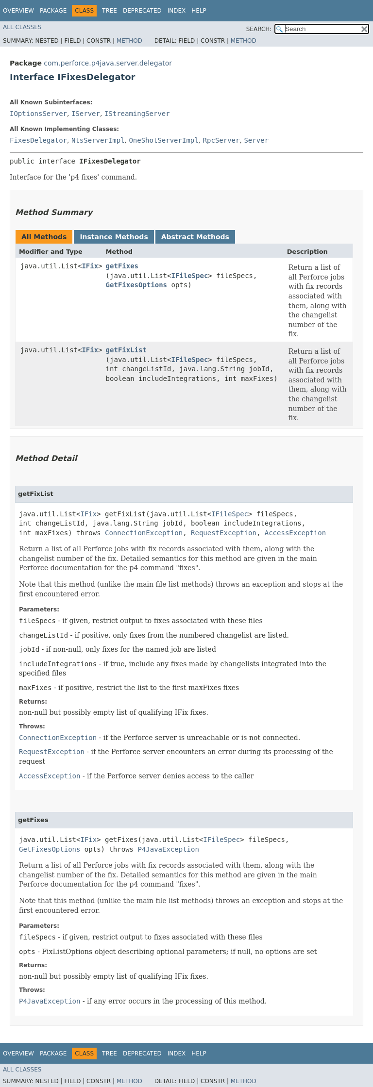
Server (256, 140)
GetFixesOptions (136, 285)
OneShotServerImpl (163, 140)
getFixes (122, 266)
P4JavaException (168, 849)
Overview (18, 10)
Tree (109, 10)
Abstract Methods (195, 237)
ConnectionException (144, 533)
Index (177, 10)
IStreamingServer (137, 113)
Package (53, 10)
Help (198, 10)
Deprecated (142, 10)
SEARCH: (259, 29)
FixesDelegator (38, 140)
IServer (85, 113)
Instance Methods (114, 237)
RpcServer (221, 140)
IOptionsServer (38, 113)
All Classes (22, 27)
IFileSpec (189, 276)
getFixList (126, 350)
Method (129, 40)
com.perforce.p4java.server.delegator (108, 63)
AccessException (295, 533)
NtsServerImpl (98, 140)
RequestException (223, 533)
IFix (90, 266)
